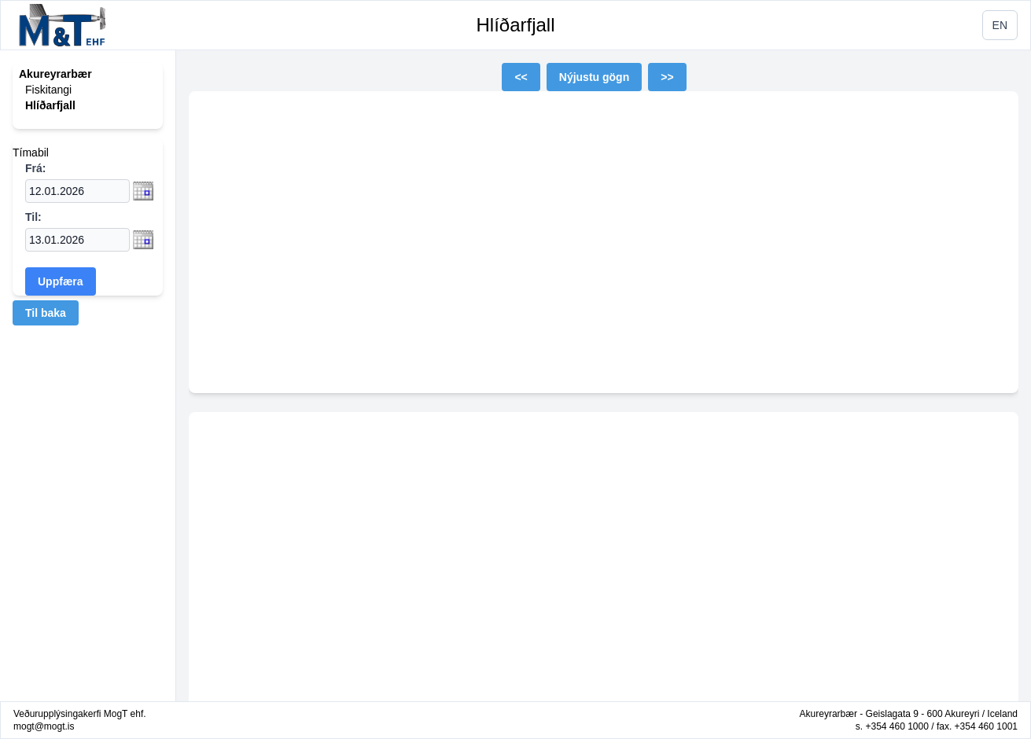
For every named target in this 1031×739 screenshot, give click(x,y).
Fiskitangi (48, 89)
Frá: (35, 168)
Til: (33, 217)
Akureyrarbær (55, 74)
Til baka (45, 313)
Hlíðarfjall (515, 24)
